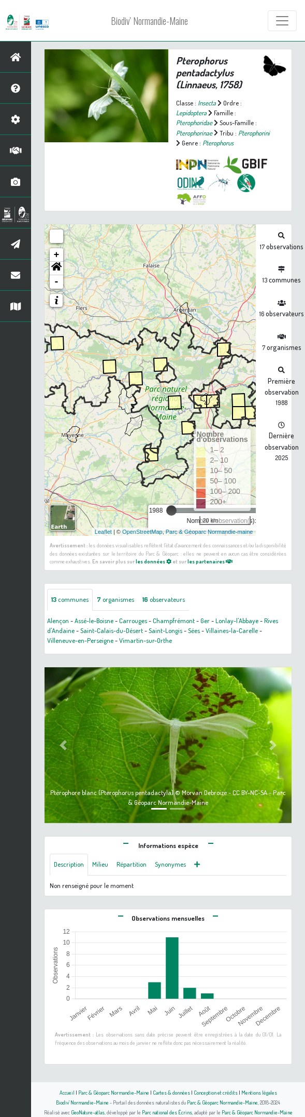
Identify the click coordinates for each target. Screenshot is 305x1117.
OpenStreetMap (142, 532)
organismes (115, 599)
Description (69, 864)
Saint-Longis (165, 630)
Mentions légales (259, 1092)
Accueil (67, 1092)
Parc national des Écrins (167, 1112)
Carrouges (133, 620)
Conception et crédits (216, 1092)
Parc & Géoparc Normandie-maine (209, 532)
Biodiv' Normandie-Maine (149, 21)
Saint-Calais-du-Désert (111, 630)
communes (70, 599)
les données (153, 561)
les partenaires (210, 561)
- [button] (57, 282)
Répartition (132, 864)
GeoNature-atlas (88, 1112)
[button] (56, 268)
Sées (194, 630)
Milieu (100, 864)
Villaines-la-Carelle (232, 630)
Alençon (58, 620)
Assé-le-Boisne (94, 620)
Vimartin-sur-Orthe (145, 640)
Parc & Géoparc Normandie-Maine (113, 1092)
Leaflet (103, 532)
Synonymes (170, 864)
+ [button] (57, 255)
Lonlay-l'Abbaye (236, 620)
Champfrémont (174, 620)
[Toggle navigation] (282, 20)
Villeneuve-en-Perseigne (80, 640)
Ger (205, 620)
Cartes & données (171, 1092)
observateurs (163, 599)
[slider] (171, 510)
